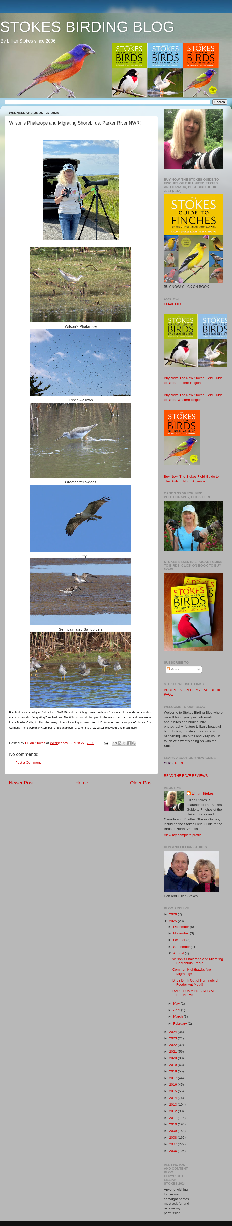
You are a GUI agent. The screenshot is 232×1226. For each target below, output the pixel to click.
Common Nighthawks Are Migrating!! (191, 971)
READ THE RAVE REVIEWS (186, 776)
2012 (173, 1111)
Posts (173, 669)
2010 (173, 1124)
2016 (173, 1084)
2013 (173, 1104)
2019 (173, 1065)
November (181, 933)
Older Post (141, 782)
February (180, 1023)
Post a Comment (28, 762)
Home (81, 782)
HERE (180, 763)
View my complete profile (183, 835)
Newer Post (21, 782)
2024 (173, 1032)
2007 (173, 1144)
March (178, 1016)
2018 (173, 1071)
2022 (173, 1045)
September (182, 947)
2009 (173, 1131)
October (179, 940)
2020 (173, 1058)
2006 (173, 1151)
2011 (173, 1118)
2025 (173, 921)
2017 (173, 1078)
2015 (173, 1091)
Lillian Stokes (203, 793)
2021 (173, 1051)
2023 (173, 1038)
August (179, 953)
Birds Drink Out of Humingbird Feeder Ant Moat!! (195, 982)
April (177, 1010)
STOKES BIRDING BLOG (87, 26)
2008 (173, 1137)
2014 (173, 1098)
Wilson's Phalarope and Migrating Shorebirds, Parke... (197, 961)
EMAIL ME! (172, 304)
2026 (173, 914)
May (177, 1003)
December (181, 927)
